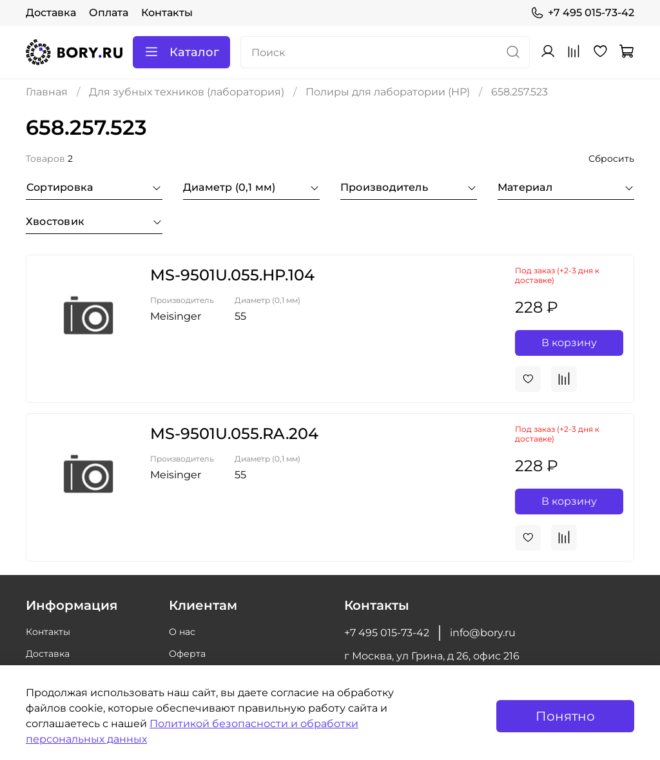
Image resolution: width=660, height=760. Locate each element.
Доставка (51, 12)
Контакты (167, 12)
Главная (47, 92)
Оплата (108, 12)
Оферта (187, 653)
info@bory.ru (483, 633)
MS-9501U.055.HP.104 (232, 275)
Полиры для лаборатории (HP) (388, 92)
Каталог (181, 52)
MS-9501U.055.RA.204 (234, 433)
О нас (182, 632)
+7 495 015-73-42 (582, 13)
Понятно (565, 716)
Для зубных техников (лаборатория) (186, 92)
